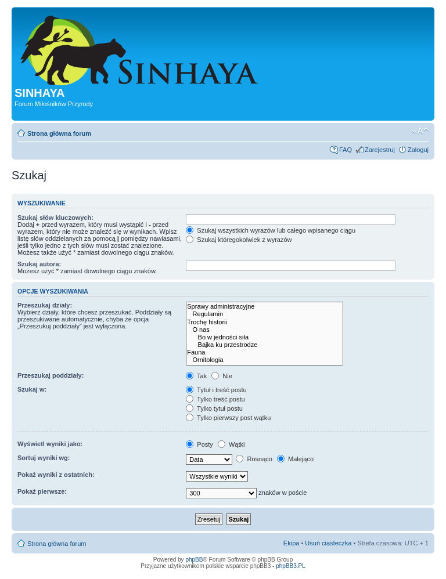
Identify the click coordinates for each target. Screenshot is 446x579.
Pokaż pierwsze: (42, 491)
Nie (221, 375)
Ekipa (291, 543)
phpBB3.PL (290, 566)
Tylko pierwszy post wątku (228, 417)
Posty (199, 444)
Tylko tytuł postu (214, 408)
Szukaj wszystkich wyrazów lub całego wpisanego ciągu (270, 230)
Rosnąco (254, 458)
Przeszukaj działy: (44, 305)
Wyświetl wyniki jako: (49, 443)
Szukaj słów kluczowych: (55, 217)
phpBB (194, 559)
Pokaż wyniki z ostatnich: (56, 474)
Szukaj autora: (39, 263)
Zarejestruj (380, 149)
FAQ (345, 149)
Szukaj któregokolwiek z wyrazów (239, 239)
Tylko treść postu (215, 399)
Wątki (231, 444)
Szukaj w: (31, 389)
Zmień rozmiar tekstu (420, 131)
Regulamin (264, 314)
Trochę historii (264, 322)
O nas (264, 330)
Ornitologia (264, 360)
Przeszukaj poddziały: (50, 375)
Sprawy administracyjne (264, 306)
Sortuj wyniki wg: (43, 457)
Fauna (264, 352)
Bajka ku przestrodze (264, 345)
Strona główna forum (59, 133)
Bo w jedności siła (264, 337)
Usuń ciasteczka (328, 543)
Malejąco (295, 458)
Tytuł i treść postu (216, 389)
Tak (196, 375)
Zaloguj (418, 149)
